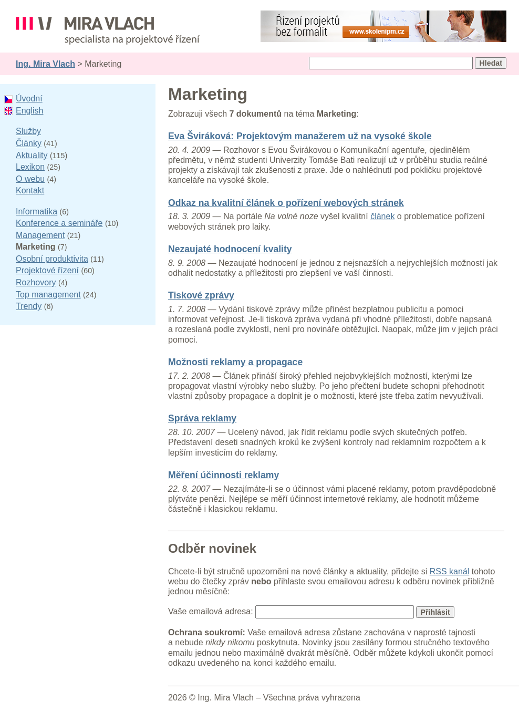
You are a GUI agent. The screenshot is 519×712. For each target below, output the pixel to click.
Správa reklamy (202, 418)
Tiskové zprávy (201, 295)
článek (382, 216)
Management (40, 235)
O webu (30, 178)
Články (28, 143)
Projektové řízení (47, 270)
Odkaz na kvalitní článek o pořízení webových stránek (286, 203)
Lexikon (30, 166)
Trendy (28, 306)
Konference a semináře (59, 223)
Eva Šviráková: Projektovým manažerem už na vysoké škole (300, 136)
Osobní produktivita (52, 258)
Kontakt (30, 190)
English (29, 110)
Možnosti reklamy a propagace (235, 362)
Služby (28, 131)
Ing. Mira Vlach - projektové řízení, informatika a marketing (108, 31)
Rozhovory (36, 282)
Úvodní (29, 98)
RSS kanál (450, 571)
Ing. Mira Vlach (45, 63)
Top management (48, 294)
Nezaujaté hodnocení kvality (230, 249)
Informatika (36, 211)
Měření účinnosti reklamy (223, 475)
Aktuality (31, 155)
